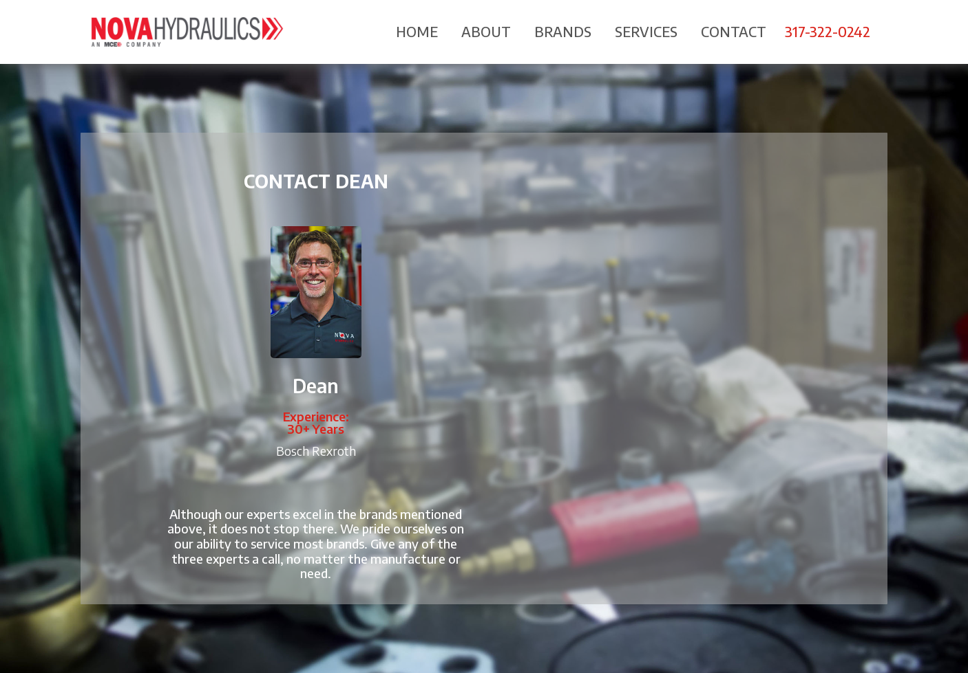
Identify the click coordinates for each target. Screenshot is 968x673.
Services (646, 31)
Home (417, 31)
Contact (733, 31)
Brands (562, 31)
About (486, 31)
